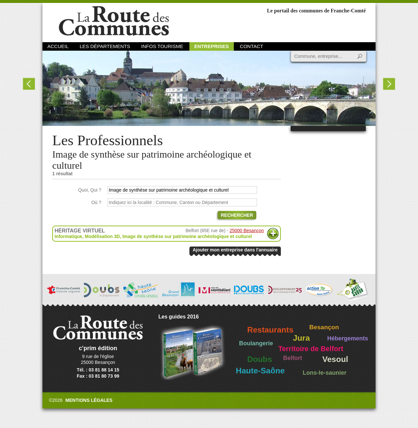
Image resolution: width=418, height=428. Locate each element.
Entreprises (211, 46)
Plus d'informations (273, 233)
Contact (251, 46)
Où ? (96, 202)
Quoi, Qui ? (89, 190)
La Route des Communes (114, 21)
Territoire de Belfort (310, 349)
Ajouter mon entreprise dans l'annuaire (235, 249)
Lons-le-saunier (324, 372)
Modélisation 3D (102, 236)
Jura (301, 338)
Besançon (324, 327)
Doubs (259, 359)
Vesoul (335, 359)
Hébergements (347, 338)
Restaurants (270, 329)
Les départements (105, 46)
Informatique (68, 236)
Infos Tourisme (162, 46)
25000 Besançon (247, 230)
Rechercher (237, 215)
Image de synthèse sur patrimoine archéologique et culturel (187, 236)
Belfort (292, 358)
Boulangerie (256, 343)
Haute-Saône (260, 370)
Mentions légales (88, 400)
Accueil (58, 46)
